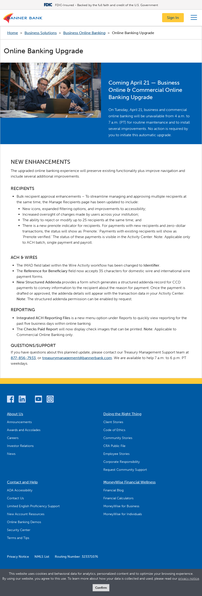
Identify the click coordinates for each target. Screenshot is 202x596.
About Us (15, 414)
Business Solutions (40, 33)
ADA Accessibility (19, 490)
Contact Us (15, 498)
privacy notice (188, 579)
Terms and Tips (18, 538)
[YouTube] (38, 400)
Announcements (19, 422)
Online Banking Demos (24, 522)
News (11, 454)
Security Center (18, 530)
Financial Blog (113, 490)
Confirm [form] (101, 587)
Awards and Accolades (23, 430)
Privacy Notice (18, 557)
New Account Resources (25, 514)
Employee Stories (116, 454)
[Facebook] (10, 400)
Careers (12, 438)
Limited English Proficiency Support (33, 506)
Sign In (173, 17)
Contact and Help (22, 482)
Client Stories (113, 422)
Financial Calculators (118, 498)
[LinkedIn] (22, 400)
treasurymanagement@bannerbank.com (77, 358)
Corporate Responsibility (121, 462)
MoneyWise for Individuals (122, 514)
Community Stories (117, 438)
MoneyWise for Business (121, 506)
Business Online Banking (84, 33)
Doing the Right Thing (122, 414)
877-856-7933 (23, 358)
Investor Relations (20, 446)
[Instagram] (50, 400)
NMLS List (42, 557)
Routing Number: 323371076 (76, 557)
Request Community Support (125, 470)
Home (12, 33)
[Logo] (23, 19)
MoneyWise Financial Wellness (129, 482)
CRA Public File (114, 446)
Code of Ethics (114, 430)
